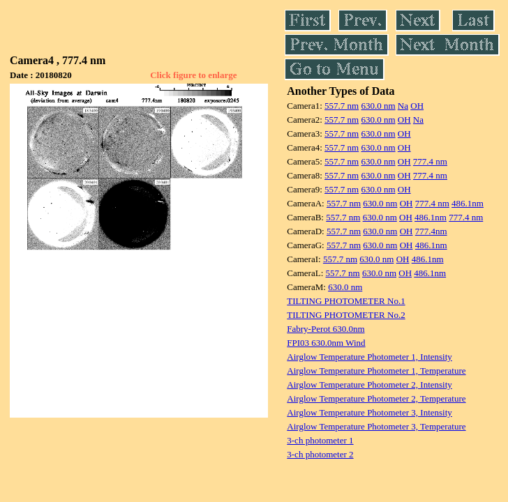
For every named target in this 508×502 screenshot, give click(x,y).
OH (417, 105)
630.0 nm (378, 105)
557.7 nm (341, 105)
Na (403, 105)
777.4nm (431, 231)
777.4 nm (430, 161)
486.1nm (467, 203)
